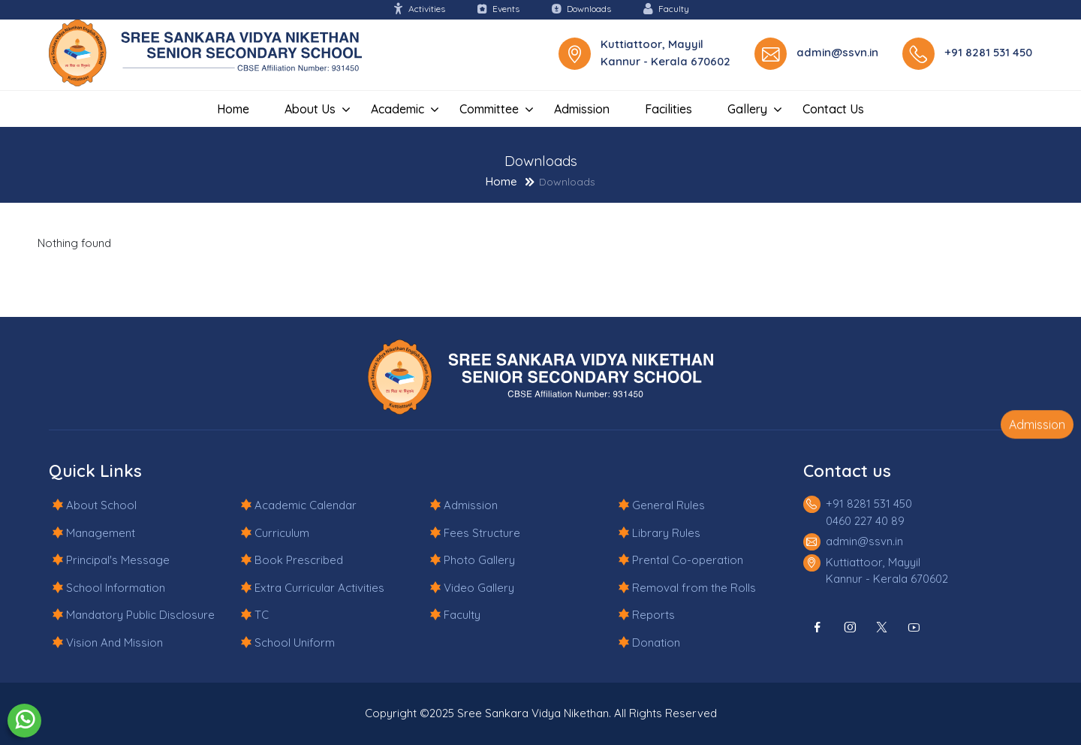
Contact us (833, 108)
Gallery (747, 108)
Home (233, 108)
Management (100, 533)
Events (498, 8)
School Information (115, 588)
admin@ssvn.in (837, 52)
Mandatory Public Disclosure (140, 615)
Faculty (666, 8)
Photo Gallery (479, 560)
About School (101, 505)
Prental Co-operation (687, 560)
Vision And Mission (114, 642)
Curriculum (281, 533)
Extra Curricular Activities (319, 588)
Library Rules (666, 533)
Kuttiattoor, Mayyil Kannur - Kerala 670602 (665, 52)
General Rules (668, 505)
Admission (582, 108)
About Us (310, 108)
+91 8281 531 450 (988, 52)
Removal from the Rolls (694, 588)
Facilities (668, 108)
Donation (656, 642)
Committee (489, 108)
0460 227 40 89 (865, 521)
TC (261, 615)
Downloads (581, 8)
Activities (419, 8)
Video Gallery (479, 588)
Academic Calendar (305, 505)
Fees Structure (482, 533)
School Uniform (294, 642)
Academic (397, 108)
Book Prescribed (298, 560)
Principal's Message (118, 560)
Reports (653, 615)
